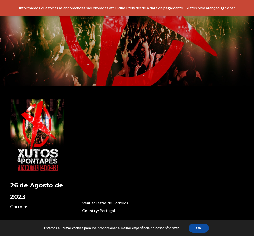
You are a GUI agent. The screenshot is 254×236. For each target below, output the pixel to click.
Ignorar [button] (228, 7)
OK (198, 228)
